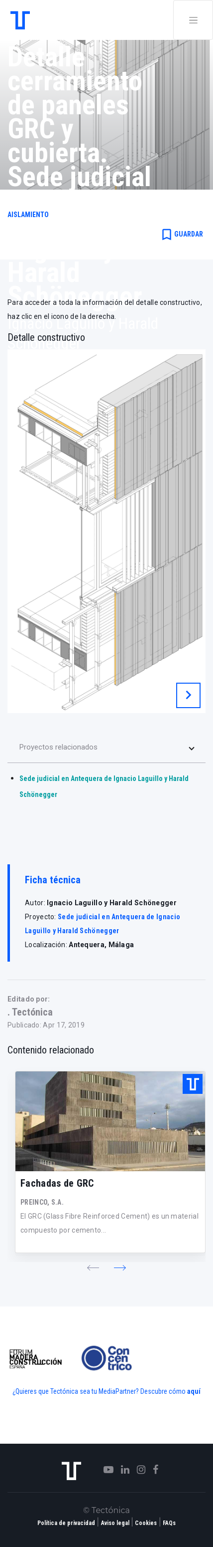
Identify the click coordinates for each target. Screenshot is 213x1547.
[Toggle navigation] (193, 20)
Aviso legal (115, 1523)
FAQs (169, 1523)
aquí (194, 1391)
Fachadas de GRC (57, 1183)
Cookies (146, 1523)
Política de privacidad (66, 1523)
